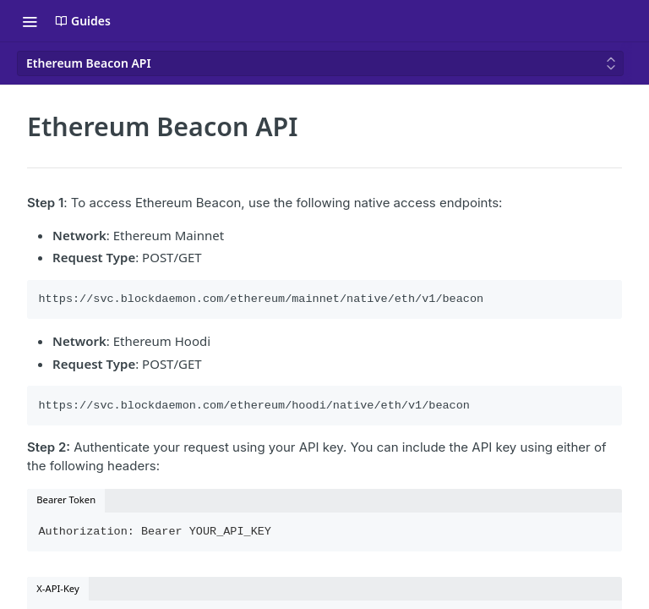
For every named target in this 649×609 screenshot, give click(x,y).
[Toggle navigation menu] (29, 21)
